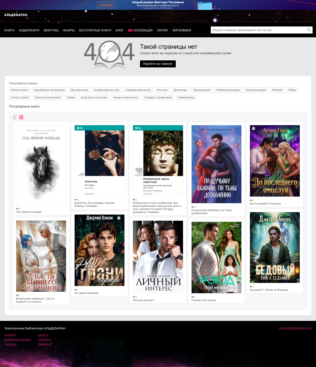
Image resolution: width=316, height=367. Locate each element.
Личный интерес (143, 300)
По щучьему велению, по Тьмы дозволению (211, 212)
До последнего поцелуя (265, 203)
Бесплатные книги (95, 30)
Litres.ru (43, 334)
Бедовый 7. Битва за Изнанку (269, 289)
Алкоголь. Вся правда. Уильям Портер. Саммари (94, 204)
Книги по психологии (48, 97)
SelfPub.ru (44, 339)
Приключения (201, 90)
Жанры (69, 30)
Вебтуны (51, 30)
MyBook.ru (45, 344)
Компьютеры (186, 97)
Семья (71, 97)
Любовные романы (228, 90)
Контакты (10, 344)
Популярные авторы (17, 339)
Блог (120, 30)
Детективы (180, 90)
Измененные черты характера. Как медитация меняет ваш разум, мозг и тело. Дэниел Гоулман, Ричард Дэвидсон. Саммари (157, 207)
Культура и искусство (94, 97)
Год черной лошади (28, 211)
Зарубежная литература (49, 90)
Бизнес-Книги (19, 90)
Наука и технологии (125, 97)
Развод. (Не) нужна (203, 300)
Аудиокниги (29, 30)
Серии (162, 30)
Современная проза (138, 90)
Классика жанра (256, 90)
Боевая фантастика (106, 90)
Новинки (10, 334)
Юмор (292, 90)
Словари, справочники (158, 97)
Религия (277, 90)
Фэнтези (162, 90)
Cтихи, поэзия (20, 97)
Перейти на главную (158, 64)
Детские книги (79, 90)
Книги (9, 30)
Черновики (181, 30)
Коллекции (143, 30)
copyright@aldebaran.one (295, 328)
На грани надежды (86, 293)
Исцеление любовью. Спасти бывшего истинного (35, 300)
